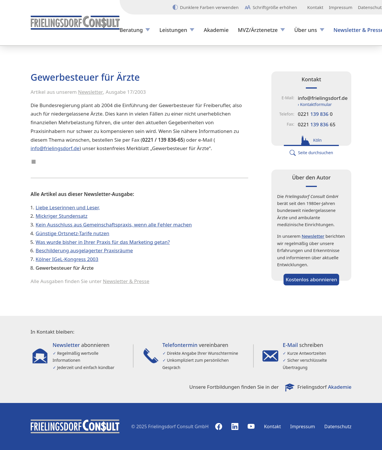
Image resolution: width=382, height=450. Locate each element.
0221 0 (315, 114)
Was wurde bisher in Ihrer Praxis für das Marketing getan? (103, 242)
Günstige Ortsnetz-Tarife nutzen (72, 233)
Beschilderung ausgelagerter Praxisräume (84, 250)
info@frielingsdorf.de (55, 148)
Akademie (216, 30)
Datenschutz (338, 426)
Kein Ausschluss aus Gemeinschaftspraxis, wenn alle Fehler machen (114, 224)
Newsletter (90, 92)
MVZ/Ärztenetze (258, 30)
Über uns (305, 30)
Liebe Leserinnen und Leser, (68, 207)
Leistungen (173, 30)
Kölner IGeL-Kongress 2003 (67, 259)
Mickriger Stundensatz (61, 216)
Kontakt (315, 7)
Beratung (131, 30)
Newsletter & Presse (126, 281)
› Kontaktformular (315, 104)
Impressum (340, 7)
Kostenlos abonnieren (311, 279)
